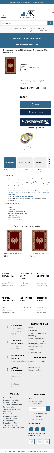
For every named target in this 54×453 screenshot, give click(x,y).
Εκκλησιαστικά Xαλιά (38, 28)
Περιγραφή (10, 162)
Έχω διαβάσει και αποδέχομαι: (38, 416)
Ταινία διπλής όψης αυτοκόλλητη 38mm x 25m (27, 147)
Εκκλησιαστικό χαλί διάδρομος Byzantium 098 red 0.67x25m (14, 253)
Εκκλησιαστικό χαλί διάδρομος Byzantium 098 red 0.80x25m (40, 253)
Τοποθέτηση (40, 162)
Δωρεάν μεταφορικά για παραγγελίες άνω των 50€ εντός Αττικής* (27, 2)
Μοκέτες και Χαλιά (20, 28)
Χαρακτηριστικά (25, 162)
